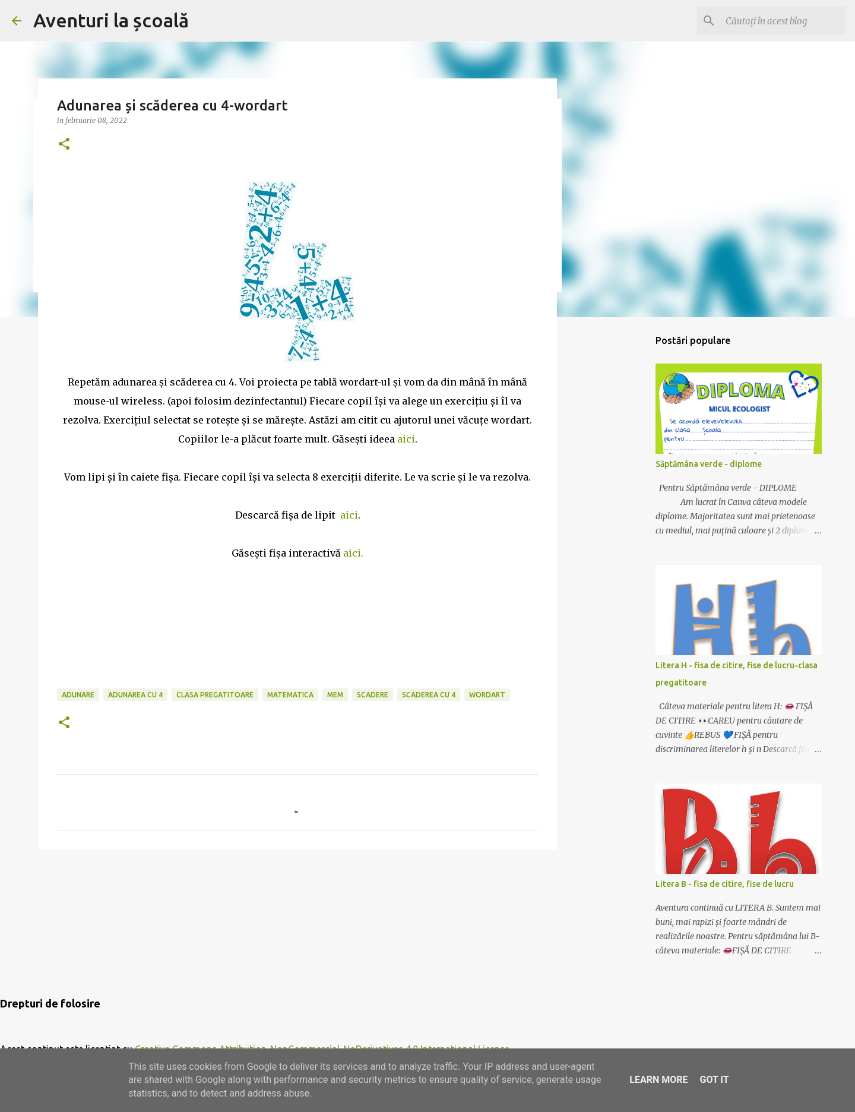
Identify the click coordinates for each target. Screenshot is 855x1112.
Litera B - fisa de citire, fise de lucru (725, 884)
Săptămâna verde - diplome (709, 464)
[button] (64, 145)
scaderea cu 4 (428, 695)
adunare (78, 695)
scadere (372, 695)
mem (335, 695)
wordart (487, 695)
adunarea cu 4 (135, 695)
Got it (714, 1079)
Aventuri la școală (111, 20)
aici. (353, 553)
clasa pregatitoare (215, 695)
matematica (290, 695)
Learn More (658, 1079)
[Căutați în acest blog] (783, 21)
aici (406, 439)
